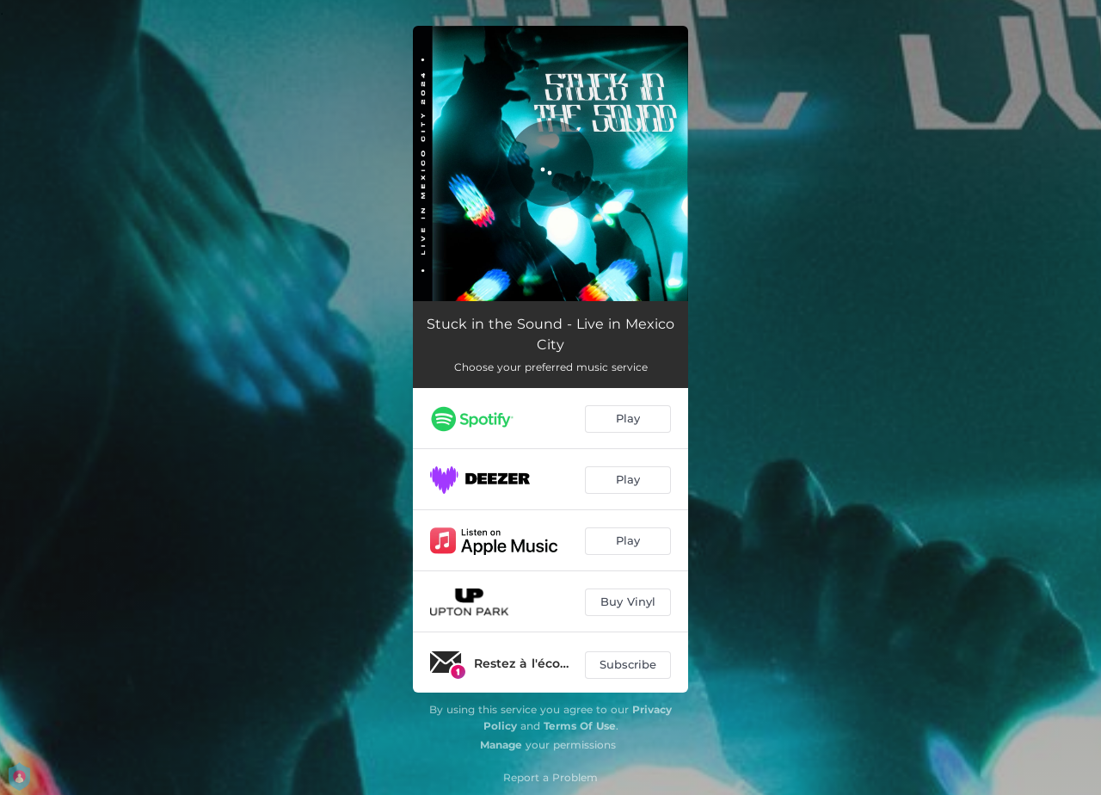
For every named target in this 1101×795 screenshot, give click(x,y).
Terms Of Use (580, 725)
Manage (501, 744)
